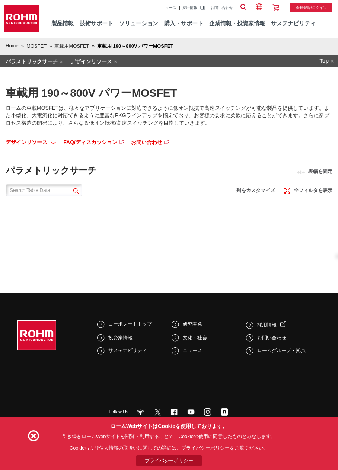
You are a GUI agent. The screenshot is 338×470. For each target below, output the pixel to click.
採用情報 (189, 8)
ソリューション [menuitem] (138, 23)
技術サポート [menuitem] (96, 23)
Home (12, 45)
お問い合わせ (222, 8)
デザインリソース (91, 61)
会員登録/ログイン (311, 8)
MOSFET (36, 46)
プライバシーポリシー (169, 460)
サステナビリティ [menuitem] (293, 23)
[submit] (75, 192)
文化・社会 (195, 337)
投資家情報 (120, 337)
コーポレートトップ (130, 324)
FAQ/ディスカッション (93, 142)
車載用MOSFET (71, 46)
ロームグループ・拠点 (281, 350)
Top (324, 61)
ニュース (169, 8)
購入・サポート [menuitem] (183, 23)
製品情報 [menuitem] (62, 23)
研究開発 (192, 324)
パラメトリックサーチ (32, 61)
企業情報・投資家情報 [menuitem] (237, 23)
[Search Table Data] (44, 190)
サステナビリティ (127, 350)
